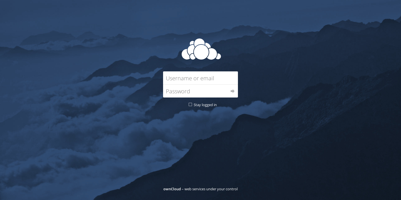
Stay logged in (205, 104)
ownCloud (172, 188)
